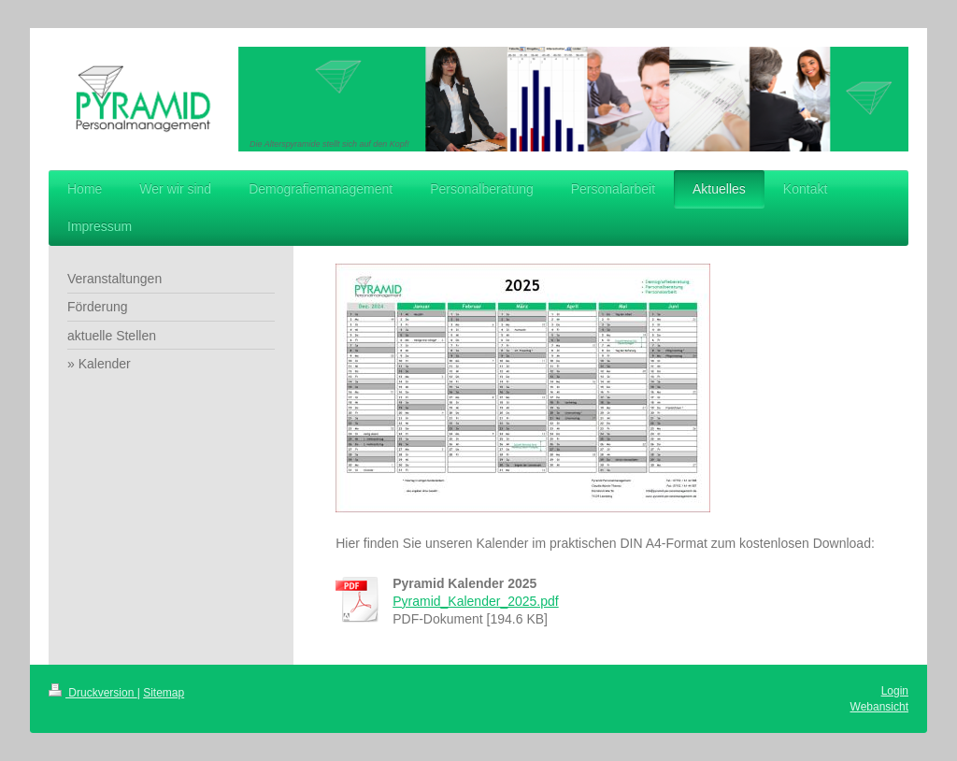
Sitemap (163, 692)
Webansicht (879, 706)
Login (894, 690)
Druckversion (93, 692)
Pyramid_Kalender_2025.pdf (475, 601)
